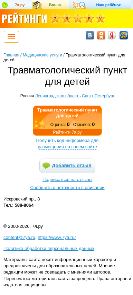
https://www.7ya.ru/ (57, 237)
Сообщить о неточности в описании (67, 187)
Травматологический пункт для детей (67, 112)
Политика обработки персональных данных (48, 248)
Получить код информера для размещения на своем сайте (67, 143)
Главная (11, 55)
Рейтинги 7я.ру (67, 132)
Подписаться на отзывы (67, 179)
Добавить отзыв (71, 165)
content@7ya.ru (19, 237)
